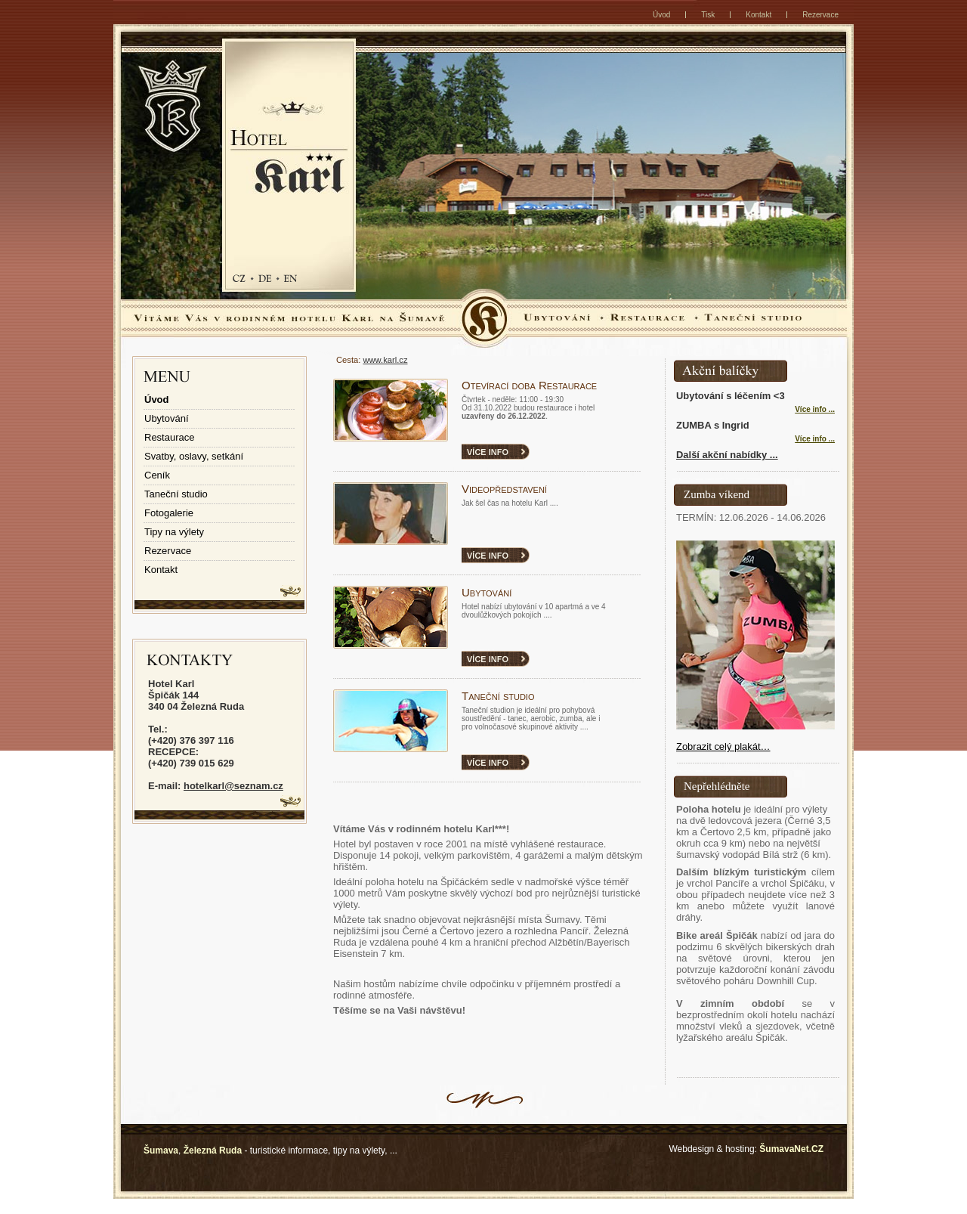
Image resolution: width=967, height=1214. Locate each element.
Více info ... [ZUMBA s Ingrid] (815, 439)
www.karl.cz (385, 359)
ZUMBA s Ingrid (712, 425)
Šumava (161, 1150)
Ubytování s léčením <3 (730, 395)
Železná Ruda (213, 1150)
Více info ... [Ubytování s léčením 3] (815, 409)
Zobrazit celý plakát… (723, 746)
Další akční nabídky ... (727, 454)
